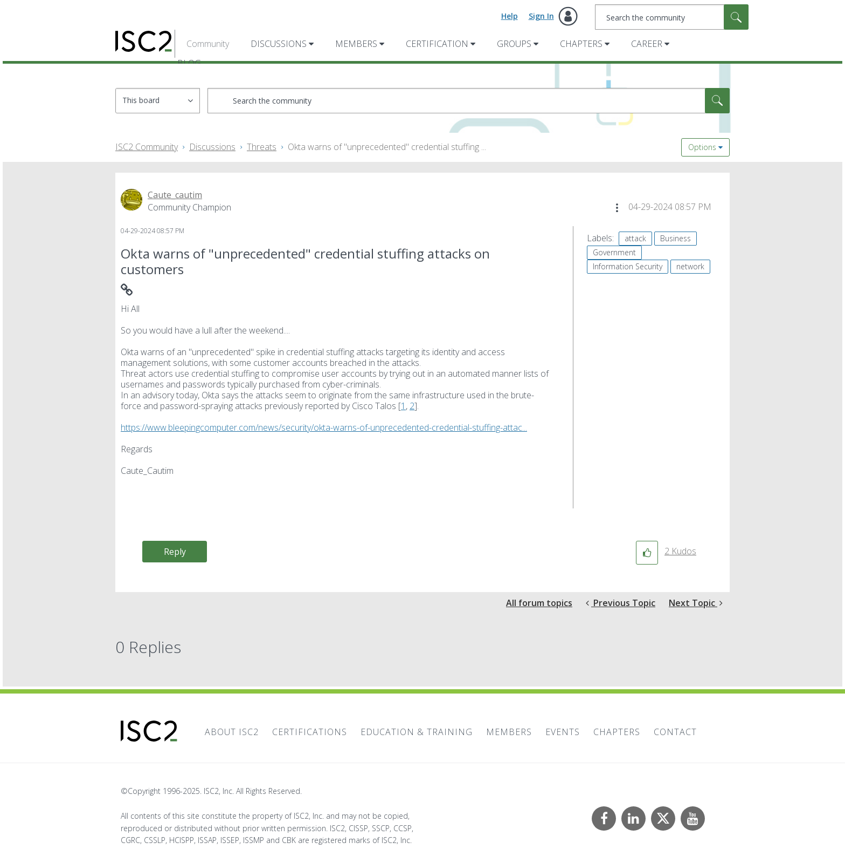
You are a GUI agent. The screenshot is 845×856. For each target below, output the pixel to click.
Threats (261, 147)
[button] (617, 207)
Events (562, 732)
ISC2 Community (146, 147)
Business (675, 238)
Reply (175, 552)
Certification (437, 44)
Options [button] (702, 147)
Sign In (541, 16)
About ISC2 (232, 732)
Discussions (279, 44)
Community (207, 44)
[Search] (672, 17)
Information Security (627, 266)
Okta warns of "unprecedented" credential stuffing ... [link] (387, 147)
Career (646, 44)
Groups (514, 44)
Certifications (309, 732)
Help (509, 16)
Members (356, 44)
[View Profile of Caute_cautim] (175, 195)
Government (614, 252)
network (690, 266)
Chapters (581, 44)
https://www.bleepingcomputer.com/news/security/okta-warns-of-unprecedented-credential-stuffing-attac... (324, 427)
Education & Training (417, 732)
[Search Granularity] (157, 101)
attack (635, 238)
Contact (675, 732)
